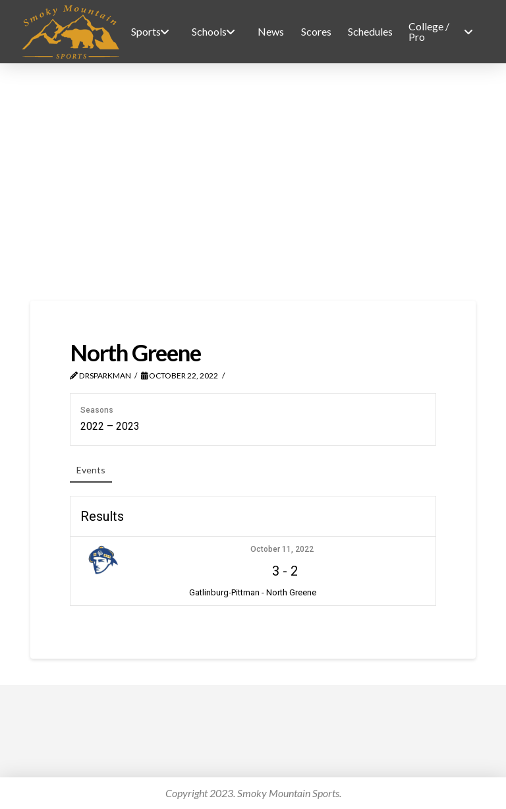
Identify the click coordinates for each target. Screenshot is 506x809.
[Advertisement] (253, 182)
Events (90, 469)
